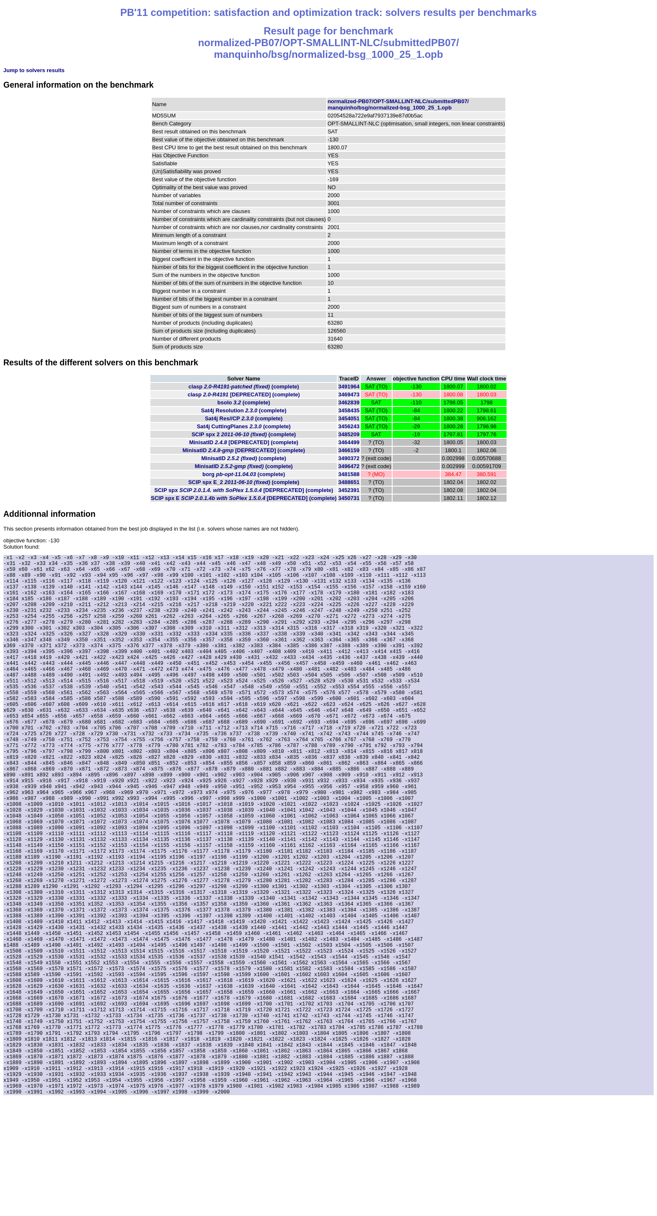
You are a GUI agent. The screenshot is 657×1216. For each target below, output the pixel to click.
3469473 (349, 394)
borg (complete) (243, 474)
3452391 (349, 490)
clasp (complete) (244, 386)
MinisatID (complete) (243, 442)
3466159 (349, 450)
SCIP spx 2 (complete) (243, 434)
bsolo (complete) (243, 402)
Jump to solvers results (34, 70)
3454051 (349, 418)
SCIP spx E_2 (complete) (243, 482)
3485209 (349, 434)
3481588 (349, 474)
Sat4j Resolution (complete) (244, 410)
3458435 (349, 410)
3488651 (349, 482)
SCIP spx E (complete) (243, 498)
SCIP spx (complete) (243, 490)
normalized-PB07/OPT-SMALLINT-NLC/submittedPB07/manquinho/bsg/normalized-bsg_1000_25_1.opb (398, 104)
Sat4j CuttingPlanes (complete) (244, 426)
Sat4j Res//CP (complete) (243, 418)
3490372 (349, 458)
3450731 (349, 498)
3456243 (349, 426)
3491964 (349, 386)
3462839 (349, 402)
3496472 (349, 466)
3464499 (349, 442)
